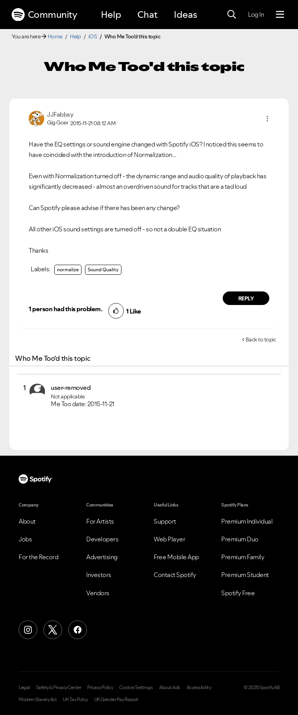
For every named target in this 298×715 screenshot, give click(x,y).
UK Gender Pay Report (116, 699)
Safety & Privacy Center (58, 687)
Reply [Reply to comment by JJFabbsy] (246, 298)
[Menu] (280, 14)
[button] (267, 118)
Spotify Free (238, 593)
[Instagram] (28, 629)
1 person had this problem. (65, 309)
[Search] (231, 15)
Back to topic (261, 339)
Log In (256, 14)
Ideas (185, 14)
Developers (102, 539)
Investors (98, 574)
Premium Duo (239, 539)
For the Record (38, 557)
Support (165, 521)
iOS (92, 36)
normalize (68, 269)
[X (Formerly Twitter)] (52, 629)
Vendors (97, 593)
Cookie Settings (136, 687)
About (27, 521)
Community (44, 14)
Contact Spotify (175, 574)
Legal (24, 687)
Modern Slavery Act (38, 699)
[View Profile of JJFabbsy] (60, 114)
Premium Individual (246, 521)
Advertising (102, 557)
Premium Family (242, 557)
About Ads (169, 687)
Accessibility (199, 687)
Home (55, 36)
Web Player (169, 539)
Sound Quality (103, 269)
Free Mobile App (176, 557)
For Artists (100, 521)
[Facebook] (77, 629)
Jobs (25, 539)
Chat (147, 14)
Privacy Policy (100, 687)
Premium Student (245, 574)
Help (111, 14)
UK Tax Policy (75, 699)
